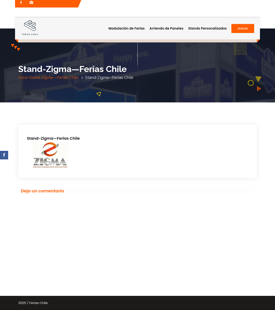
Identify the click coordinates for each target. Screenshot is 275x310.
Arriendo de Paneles (166, 28)
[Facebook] (4, 155)
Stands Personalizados (207, 28)
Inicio (243, 28)
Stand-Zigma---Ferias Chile (53, 77)
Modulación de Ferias (126, 28)
